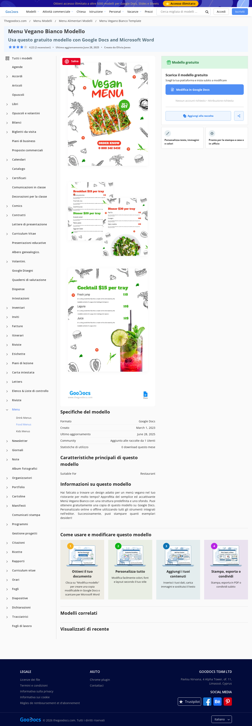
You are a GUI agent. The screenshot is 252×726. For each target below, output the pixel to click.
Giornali (17, 450)
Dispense (18, 289)
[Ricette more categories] (7, 552)
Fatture (17, 326)
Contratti (19, 215)
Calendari (19, 159)
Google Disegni (22, 270)
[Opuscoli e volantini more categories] (7, 114)
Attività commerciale (56, 11)
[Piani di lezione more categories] (7, 364)
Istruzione (96, 11)
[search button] (207, 11)
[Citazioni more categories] (7, 543)
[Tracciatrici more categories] (7, 617)
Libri (15, 104)
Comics (17, 206)
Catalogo (18, 169)
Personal (115, 11)
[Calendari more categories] (7, 160)
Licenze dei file (30, 680)
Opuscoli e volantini (26, 113)
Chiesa (81, 11)
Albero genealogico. (26, 252)
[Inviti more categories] (7, 317)
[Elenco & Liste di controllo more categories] (7, 391)
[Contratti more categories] (7, 215)
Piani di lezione (22, 363)
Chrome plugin (100, 680)
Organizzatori (22, 478)
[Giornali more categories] (7, 451)
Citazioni (18, 542)
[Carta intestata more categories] (7, 373)
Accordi (17, 76)
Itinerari (18, 335)
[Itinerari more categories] (7, 336)
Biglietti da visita (24, 132)
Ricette (17, 552)
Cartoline (18, 496)
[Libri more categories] (7, 104)
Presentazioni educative (29, 243)
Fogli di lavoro (22, 626)
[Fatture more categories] (7, 327)
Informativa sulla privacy (36, 691)
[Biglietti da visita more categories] (7, 132)
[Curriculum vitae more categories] (7, 571)
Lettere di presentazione (29, 224)
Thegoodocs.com (15, 21)
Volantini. (19, 261)
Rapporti (18, 561)
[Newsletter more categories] (7, 441)
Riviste (16, 344)
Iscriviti (240, 11)
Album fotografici (24, 468)
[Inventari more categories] (7, 308)
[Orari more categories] (7, 580)
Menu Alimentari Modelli (76, 21)
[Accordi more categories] (7, 77)
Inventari (18, 307)
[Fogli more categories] (7, 589)
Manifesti (19, 505)
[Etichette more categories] (7, 354)
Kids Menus (23, 431)
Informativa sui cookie (35, 697)
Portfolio (18, 487)
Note (15, 459)
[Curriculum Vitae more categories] (7, 234)
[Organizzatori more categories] (7, 478)
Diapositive (20, 598)
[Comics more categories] (7, 206)
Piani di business (23, 141)
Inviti (15, 317)
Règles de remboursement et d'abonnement (50, 703)
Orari (15, 580)
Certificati (19, 178)
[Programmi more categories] (7, 525)
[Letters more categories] (7, 382)
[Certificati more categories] (7, 178)
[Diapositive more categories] (7, 599)
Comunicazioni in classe (29, 187)
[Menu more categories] (7, 410)
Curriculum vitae (23, 570)
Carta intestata (23, 372)
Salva (71, 61)
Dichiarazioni (21, 607)
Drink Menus (23, 418)
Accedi (221, 11)
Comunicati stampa (26, 515)
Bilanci (16, 122)
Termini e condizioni (34, 685)
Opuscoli (18, 95)
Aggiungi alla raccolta (198, 116)
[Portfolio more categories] (7, 488)
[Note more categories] (7, 460)
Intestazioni (20, 298)
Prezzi (149, 11)
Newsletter (20, 441)
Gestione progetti (24, 533)
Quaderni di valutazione (29, 280)
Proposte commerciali (27, 150)
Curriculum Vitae (24, 233)
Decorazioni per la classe (29, 196)
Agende (17, 67)
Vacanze (132, 11)
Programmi (20, 524)
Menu (16, 409)
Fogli (15, 589)
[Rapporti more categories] (7, 562)
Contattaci (97, 685)
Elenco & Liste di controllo (30, 391)
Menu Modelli (43, 21)
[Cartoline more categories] (7, 497)
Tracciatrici (20, 617)
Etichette (18, 354)
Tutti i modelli (18, 58)
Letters (17, 382)
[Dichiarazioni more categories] (7, 608)
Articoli (17, 85)
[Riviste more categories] (7, 345)
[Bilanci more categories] (7, 123)
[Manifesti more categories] (7, 506)
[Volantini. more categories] (7, 262)
